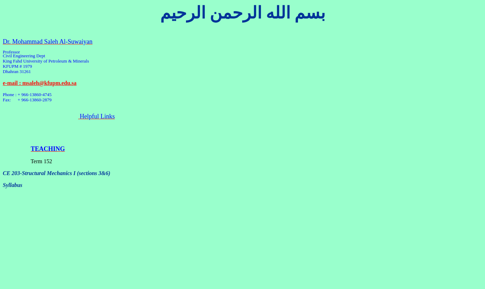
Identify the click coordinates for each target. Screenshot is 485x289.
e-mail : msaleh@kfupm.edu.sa (39, 83)
